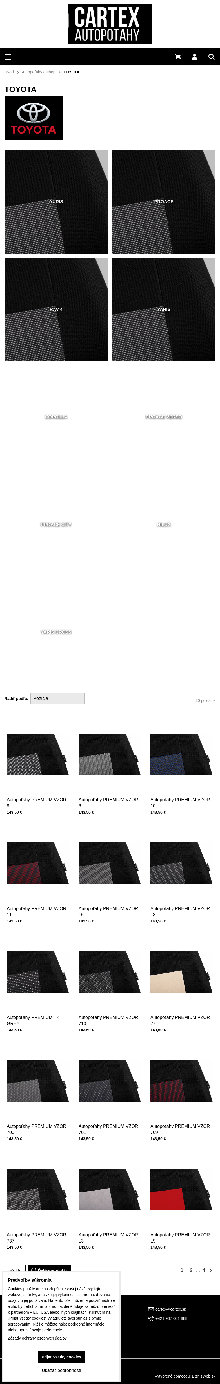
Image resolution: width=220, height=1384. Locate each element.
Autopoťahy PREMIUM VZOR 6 (108, 790)
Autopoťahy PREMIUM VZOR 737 (36, 1225)
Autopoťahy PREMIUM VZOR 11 (36, 899)
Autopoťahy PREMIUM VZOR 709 (180, 1116)
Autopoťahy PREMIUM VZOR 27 (180, 1007)
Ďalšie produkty (49, 1270)
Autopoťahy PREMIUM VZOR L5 (180, 1225)
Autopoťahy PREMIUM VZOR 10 (180, 790)
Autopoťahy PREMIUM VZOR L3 (108, 1225)
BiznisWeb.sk (203, 1376)
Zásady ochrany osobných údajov (37, 1338)
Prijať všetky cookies (61, 1357)
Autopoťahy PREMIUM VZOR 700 (36, 1116)
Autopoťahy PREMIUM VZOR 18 (180, 899)
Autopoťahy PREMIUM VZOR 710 (108, 1007)
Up (16, 1270)
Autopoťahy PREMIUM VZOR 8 (36, 790)
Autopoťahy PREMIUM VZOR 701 (108, 1116)
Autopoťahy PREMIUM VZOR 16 (108, 899)
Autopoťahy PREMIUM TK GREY (34, 1007)
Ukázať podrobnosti (61, 1370)
